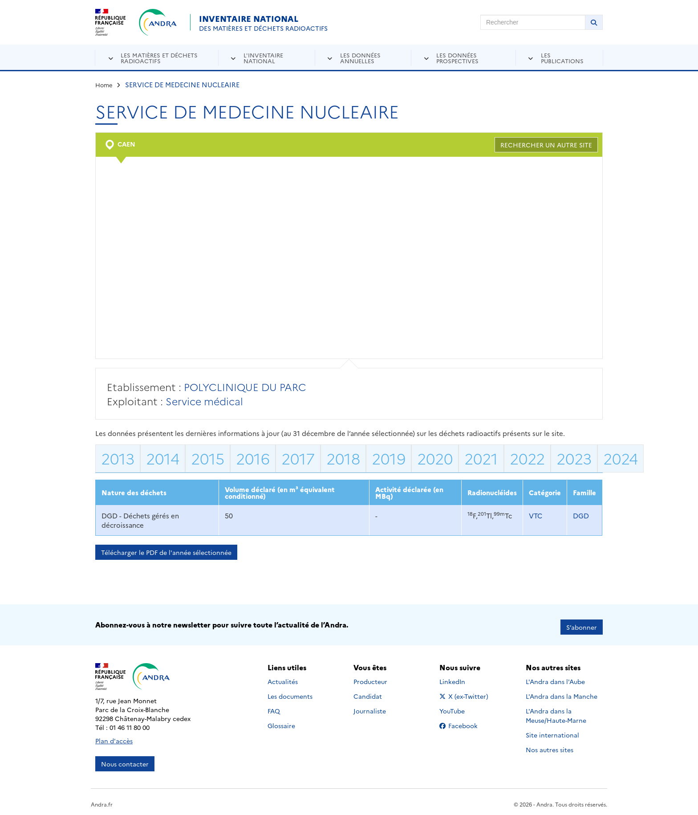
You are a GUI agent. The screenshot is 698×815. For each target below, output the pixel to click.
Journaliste (369, 706)
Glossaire (281, 721)
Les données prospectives (457, 58)
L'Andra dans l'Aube (555, 676)
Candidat (367, 691)
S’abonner (581, 622)
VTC (535, 515)
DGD (581, 515)
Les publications (562, 58)
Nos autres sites (549, 745)
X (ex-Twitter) (465, 691)
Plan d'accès (114, 736)
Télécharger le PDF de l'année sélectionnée (166, 552)
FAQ (274, 706)
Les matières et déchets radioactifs (159, 58)
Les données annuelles (360, 58)
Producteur (370, 676)
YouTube (461, 706)
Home (104, 85)
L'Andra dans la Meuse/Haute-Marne (556, 711)
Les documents (290, 691)
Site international (552, 730)
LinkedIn (461, 676)
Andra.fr (102, 799)
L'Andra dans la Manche (561, 691)
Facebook (465, 721)
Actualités (283, 676)
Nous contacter (125, 759)
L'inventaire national (263, 58)
